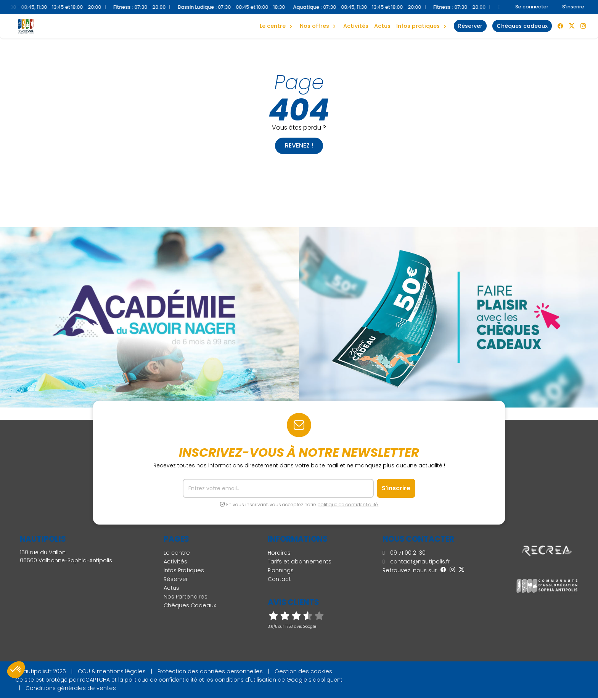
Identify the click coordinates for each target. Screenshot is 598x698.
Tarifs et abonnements (299, 561)
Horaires (279, 553)
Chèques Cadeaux (190, 605)
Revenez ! (299, 145)
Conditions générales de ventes (71, 688)
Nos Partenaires (185, 596)
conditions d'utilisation (245, 680)
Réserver (176, 579)
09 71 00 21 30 (404, 553)
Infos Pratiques (418, 26)
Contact (279, 579)
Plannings (281, 570)
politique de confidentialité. (348, 504)
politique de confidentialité (161, 680)
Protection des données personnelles (210, 671)
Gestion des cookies (303, 671)
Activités (355, 26)
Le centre (177, 553)
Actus (382, 26)
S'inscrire (573, 6)
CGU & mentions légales (112, 671)
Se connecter (531, 6)
